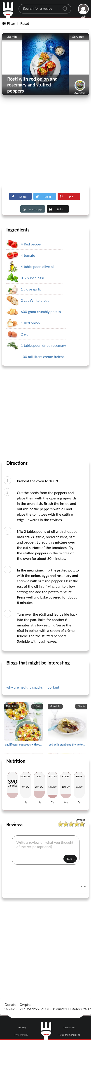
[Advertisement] (42, 141)
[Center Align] (66, 6)
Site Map (21, 1027)
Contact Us (69, 1027)
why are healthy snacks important (32, 687)
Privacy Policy (21, 1034)
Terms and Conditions (69, 1034)
